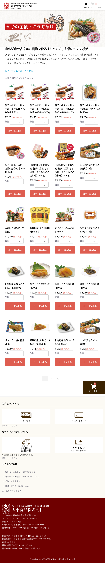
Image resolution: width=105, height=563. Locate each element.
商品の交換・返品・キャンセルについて (22, 476)
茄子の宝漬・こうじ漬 (22, 71)
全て (7, 71)
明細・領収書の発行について (17, 486)
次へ (59, 378)
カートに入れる (15, 131)
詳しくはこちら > (9, 425)
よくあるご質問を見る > (12, 491)
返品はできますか (12, 481)
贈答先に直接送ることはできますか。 (21, 472)
